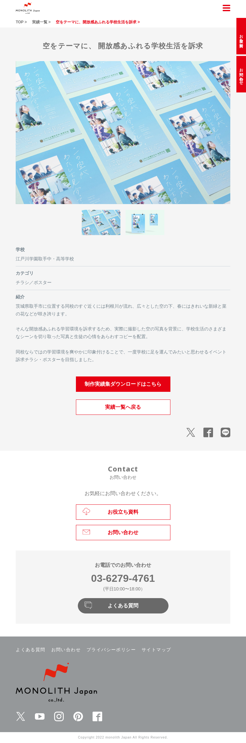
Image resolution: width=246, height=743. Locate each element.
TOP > (21, 22)
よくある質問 (30, 649)
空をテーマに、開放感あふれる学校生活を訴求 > (98, 22)
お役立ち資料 (241, 36)
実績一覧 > (41, 22)
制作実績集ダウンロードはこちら (123, 384)
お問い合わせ (66, 649)
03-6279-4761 (123, 578)
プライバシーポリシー (111, 649)
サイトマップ (156, 649)
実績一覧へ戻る (123, 407)
